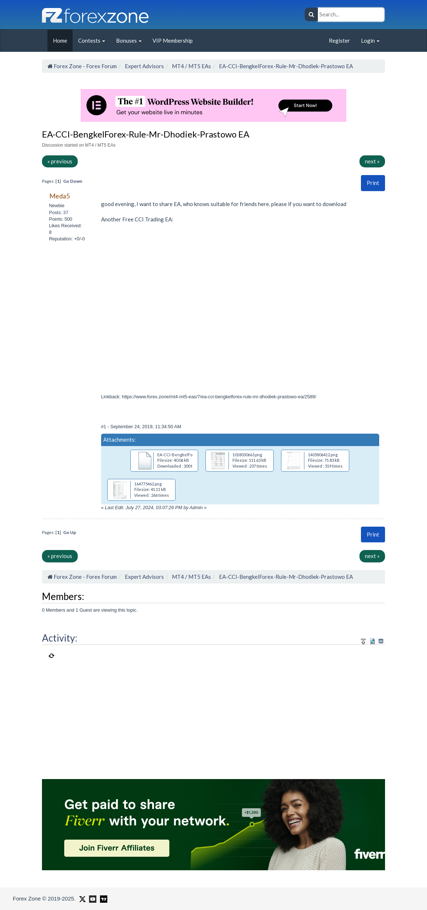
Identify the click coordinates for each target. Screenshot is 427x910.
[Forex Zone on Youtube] (91, 898)
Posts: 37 (58, 212)
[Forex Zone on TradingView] (102, 898)
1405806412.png (323, 454)
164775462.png (148, 483)
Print (373, 182)
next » (372, 161)
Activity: (59, 638)
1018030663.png (247, 454)
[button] (373, 183)
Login (370, 40)
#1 (104, 426)
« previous (59, 161)
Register (339, 40)
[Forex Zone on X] (81, 898)
